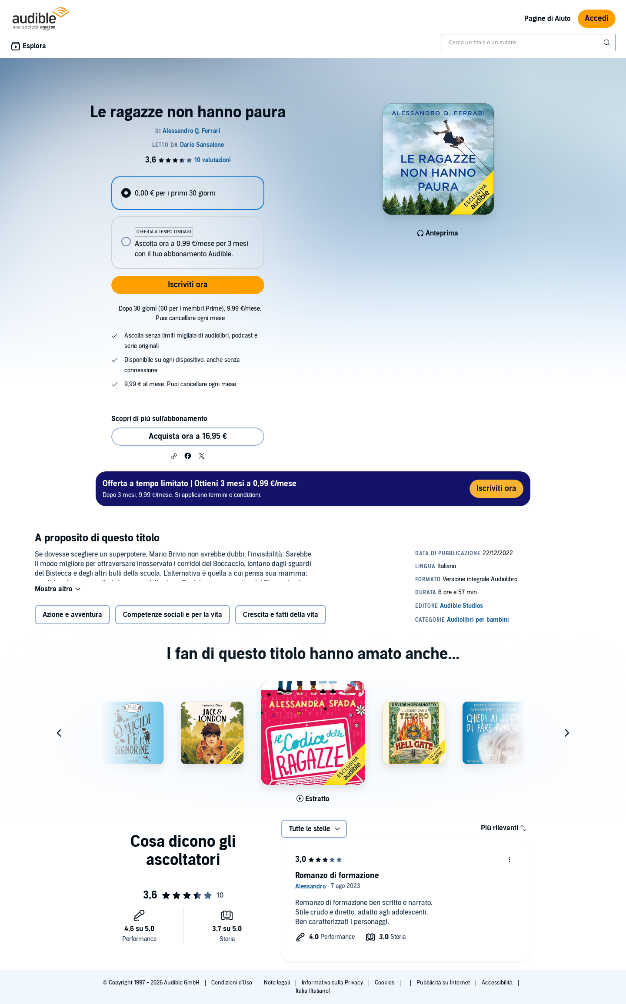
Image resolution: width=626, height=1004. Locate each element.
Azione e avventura (72, 620)
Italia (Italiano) (313, 990)
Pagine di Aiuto (547, 18)
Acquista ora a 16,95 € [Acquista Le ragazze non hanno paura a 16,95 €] (188, 436)
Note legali (277, 982)
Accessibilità (498, 982)
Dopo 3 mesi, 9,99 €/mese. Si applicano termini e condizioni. (199, 488)
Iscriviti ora (188, 284)
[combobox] (529, 42)
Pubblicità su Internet (443, 982)
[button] (173, 456)
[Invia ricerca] (608, 42)
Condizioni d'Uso (232, 982)
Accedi (597, 18)
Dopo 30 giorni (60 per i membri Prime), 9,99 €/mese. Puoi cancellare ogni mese (190, 313)
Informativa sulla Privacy (333, 982)
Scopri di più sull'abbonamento (159, 418)
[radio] (187, 193)
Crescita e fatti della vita (280, 620)
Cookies (385, 982)
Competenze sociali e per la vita (172, 620)
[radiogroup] (187, 222)
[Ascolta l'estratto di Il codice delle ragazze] (313, 804)
